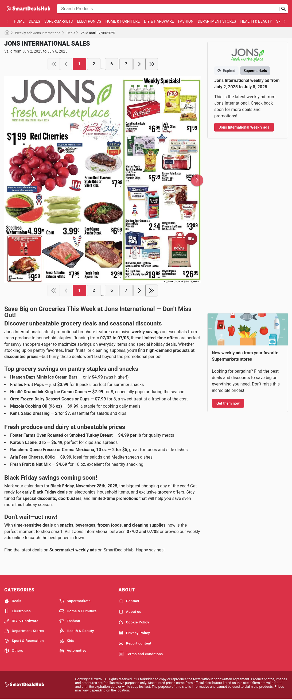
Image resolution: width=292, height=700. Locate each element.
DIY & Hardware (159, 21)
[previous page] (66, 64)
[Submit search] (283, 9)
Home (19, 21)
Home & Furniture (123, 21)
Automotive (72, 650)
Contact (129, 601)
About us (130, 611)
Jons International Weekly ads (244, 127)
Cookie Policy (134, 622)
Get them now (228, 403)
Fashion (185, 21)
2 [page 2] (94, 63)
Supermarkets (58, 21)
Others (13, 650)
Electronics (89, 21)
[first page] (54, 64)
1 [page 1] (79, 63)
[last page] (152, 64)
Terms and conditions (141, 654)
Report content (135, 643)
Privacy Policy (134, 632)
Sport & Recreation (24, 640)
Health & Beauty (256, 21)
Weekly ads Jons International (38, 33)
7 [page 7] (126, 63)
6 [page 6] (111, 63)
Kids (66, 640)
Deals (34, 21)
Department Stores (217, 21)
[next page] (139, 64)
